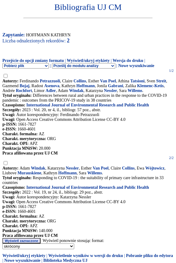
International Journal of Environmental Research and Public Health (87, 105)
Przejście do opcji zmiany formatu (33, 60)
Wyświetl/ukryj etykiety (88, 60)
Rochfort (24, 90)
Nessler (110, 90)
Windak (76, 90)
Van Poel (108, 81)
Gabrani (115, 86)
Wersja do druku (128, 60)
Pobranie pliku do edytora (149, 255)
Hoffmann (85, 86)
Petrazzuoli (50, 81)
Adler (51, 90)
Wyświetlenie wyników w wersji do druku (85, 255)
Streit (161, 81)
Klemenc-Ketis (150, 86)
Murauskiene (29, 173)
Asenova (51, 86)
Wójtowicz (155, 168)
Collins (80, 81)
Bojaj (24, 86)
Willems (135, 90)
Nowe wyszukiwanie (136, 65)
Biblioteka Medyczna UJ (65, 260)
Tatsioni (137, 81)
